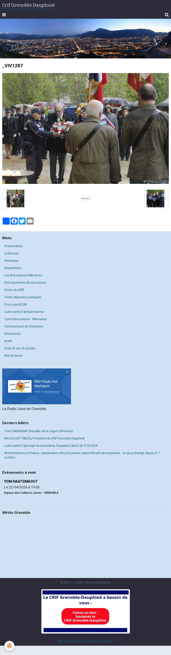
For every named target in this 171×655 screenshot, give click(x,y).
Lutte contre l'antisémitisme (24, 312)
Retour (85, 198)
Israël (8, 341)
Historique (11, 260)
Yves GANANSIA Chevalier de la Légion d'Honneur (38, 431)
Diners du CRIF (14, 290)
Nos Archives (13, 355)
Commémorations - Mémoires (25, 319)
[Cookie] (9, 646)
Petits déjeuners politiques (22, 297)
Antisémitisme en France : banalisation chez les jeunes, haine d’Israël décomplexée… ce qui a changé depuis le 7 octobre (82, 455)
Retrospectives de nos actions (25, 282)
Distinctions (12, 333)
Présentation (13, 246)
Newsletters (12, 268)
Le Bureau (11, 253)
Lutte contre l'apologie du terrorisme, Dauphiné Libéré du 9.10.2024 (51, 445)
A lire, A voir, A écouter (20, 348)
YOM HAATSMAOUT (21, 481)
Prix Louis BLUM (15, 304)
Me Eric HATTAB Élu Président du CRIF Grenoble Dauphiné (44, 438)
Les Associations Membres (23, 275)
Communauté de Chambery (23, 326)
